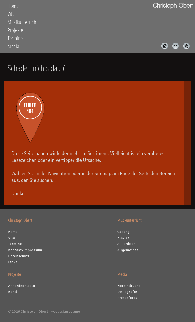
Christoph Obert (34, 311)
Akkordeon (126, 243)
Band (12, 291)
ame (76, 311)
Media (13, 46)
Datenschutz (19, 256)
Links (12, 262)
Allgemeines (128, 250)
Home (13, 5)
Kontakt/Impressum (25, 250)
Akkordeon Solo (21, 285)
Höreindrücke (128, 285)
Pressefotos (127, 297)
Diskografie (127, 291)
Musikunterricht (23, 22)
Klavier (123, 237)
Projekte (15, 30)
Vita (11, 13)
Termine (15, 38)
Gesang (123, 231)
